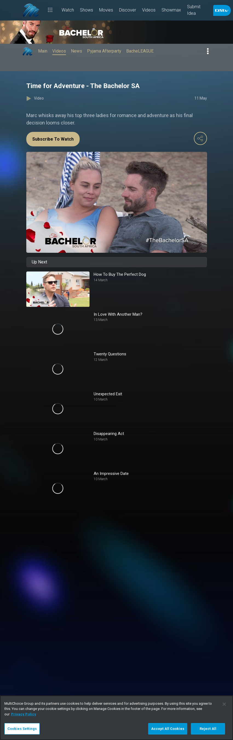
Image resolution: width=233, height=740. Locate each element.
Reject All (208, 729)
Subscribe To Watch (53, 139)
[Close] (224, 704)
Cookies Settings (22, 729)
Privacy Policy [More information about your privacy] (23, 714)
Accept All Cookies (167, 729)
